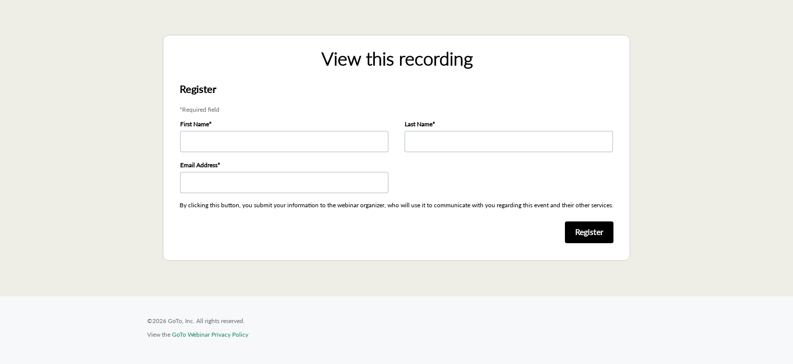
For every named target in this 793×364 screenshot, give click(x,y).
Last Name (418, 124)
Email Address (198, 165)
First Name (194, 124)
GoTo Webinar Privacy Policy (210, 334)
